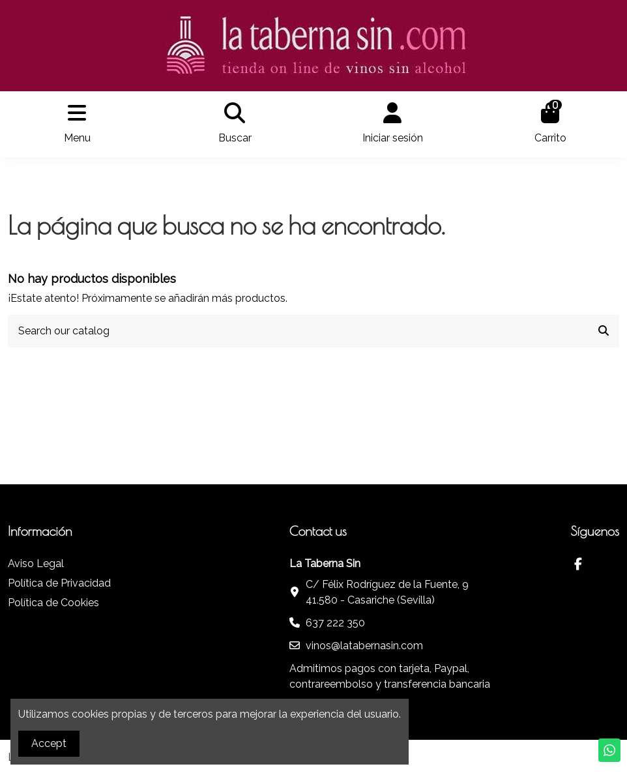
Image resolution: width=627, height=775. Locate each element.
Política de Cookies (53, 602)
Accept (48, 743)
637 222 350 (335, 623)
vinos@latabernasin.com (364, 645)
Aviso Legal (36, 563)
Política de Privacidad (59, 583)
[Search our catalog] (603, 331)
